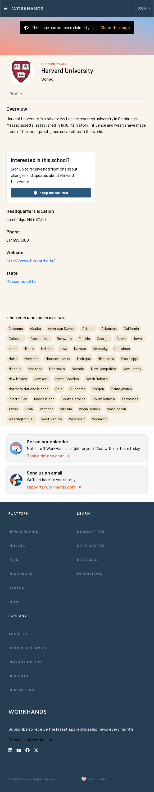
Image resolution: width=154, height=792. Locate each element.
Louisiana (122, 348)
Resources (20, 573)
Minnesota (106, 358)
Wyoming (99, 419)
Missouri (14, 368)
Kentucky (100, 348)
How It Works (23, 531)
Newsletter (91, 531)
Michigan (84, 358)
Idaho (12, 348)
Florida (84, 338)
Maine (12, 358)
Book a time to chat (48, 455)
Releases (87, 559)
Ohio (58, 388)
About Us (18, 634)
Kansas (80, 348)
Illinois (29, 348)
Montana (35, 368)
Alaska (35, 328)
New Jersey (132, 368)
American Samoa (61, 328)
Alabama (15, 328)
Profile (16, 93)
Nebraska (57, 368)
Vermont (46, 409)
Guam (121, 338)
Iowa (63, 348)
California (131, 328)
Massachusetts (58, 358)
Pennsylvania (121, 388)
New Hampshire (103, 368)
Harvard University (67, 70)
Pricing (16, 545)
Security (18, 676)
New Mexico (17, 378)
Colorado (16, 338)
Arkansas (109, 328)
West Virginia (51, 419)
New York (41, 378)
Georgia (103, 338)
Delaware (64, 338)
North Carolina (67, 378)
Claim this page (115, 27)
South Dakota (103, 399)
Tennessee (130, 399)
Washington (116, 409)
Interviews (89, 573)
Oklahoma (77, 388)
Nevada (78, 368)
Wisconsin (77, 419)
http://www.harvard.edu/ (30, 260)
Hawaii (138, 338)
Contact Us (21, 690)
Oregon (98, 388)
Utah (29, 409)
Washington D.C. (21, 419)
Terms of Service (27, 648)
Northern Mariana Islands (28, 388)
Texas (13, 409)
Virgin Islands (89, 409)
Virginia (66, 409)
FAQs (13, 559)
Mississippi (129, 358)
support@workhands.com (54, 486)
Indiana (47, 348)
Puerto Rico (17, 399)
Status (16, 587)
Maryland (31, 358)
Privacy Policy (25, 662)
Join (13, 601)
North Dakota (97, 378)
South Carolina (73, 399)
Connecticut (40, 338)
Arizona (88, 328)
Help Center (91, 545)
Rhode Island (44, 399)
